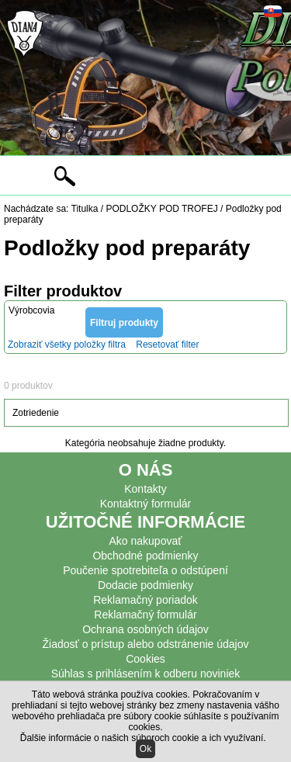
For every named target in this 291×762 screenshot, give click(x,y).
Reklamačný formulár (145, 614)
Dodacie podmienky (145, 585)
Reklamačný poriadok (145, 600)
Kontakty (145, 489)
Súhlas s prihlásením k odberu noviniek (146, 673)
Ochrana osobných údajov (145, 629)
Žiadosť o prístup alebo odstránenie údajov (146, 644)
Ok (145, 748)
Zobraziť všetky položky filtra (67, 344)
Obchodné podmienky (145, 555)
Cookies (145, 659)
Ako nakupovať (145, 541)
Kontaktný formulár (146, 503)
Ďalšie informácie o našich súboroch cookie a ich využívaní (142, 738)
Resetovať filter (167, 344)
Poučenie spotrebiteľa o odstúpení (145, 570)
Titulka (85, 208)
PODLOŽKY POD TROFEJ (161, 208)
